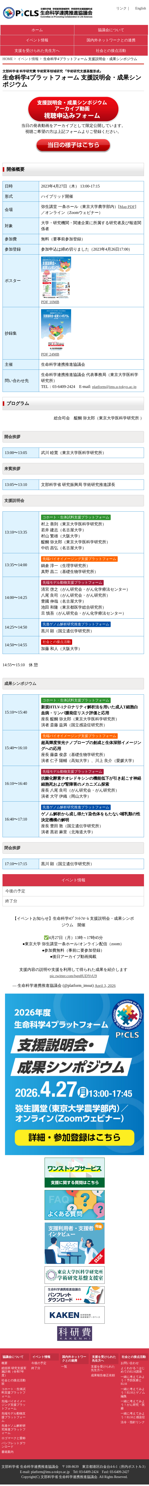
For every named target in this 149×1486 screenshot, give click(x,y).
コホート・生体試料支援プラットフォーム (14, 1394)
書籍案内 (8, 1453)
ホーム (37, 30)
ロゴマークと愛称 (14, 1439)
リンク (121, 8)
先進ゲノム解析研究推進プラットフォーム (14, 1431)
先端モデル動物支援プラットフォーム (14, 1418)
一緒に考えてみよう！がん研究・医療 (133, 1406)
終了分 (11, 903)
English (140, 8)
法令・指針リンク (133, 1423)
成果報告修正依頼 (103, 1377)
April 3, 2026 (105, 987)
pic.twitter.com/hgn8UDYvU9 (73, 977)
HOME (8, 60)
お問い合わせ (130, 1364)
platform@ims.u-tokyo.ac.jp (114, 388)
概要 (5, 1364)
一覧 (64, 1368)
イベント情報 (37, 41)
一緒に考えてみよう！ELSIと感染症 (133, 1416)
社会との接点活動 (111, 51)
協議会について (111, 30)
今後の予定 (15, 893)
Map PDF (127, 208)
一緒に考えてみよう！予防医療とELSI (133, 1382)
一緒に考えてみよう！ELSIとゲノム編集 (133, 1394)
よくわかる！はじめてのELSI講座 (133, 1371)
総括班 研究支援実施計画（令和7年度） (14, 1373)
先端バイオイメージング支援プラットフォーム (14, 1406)
